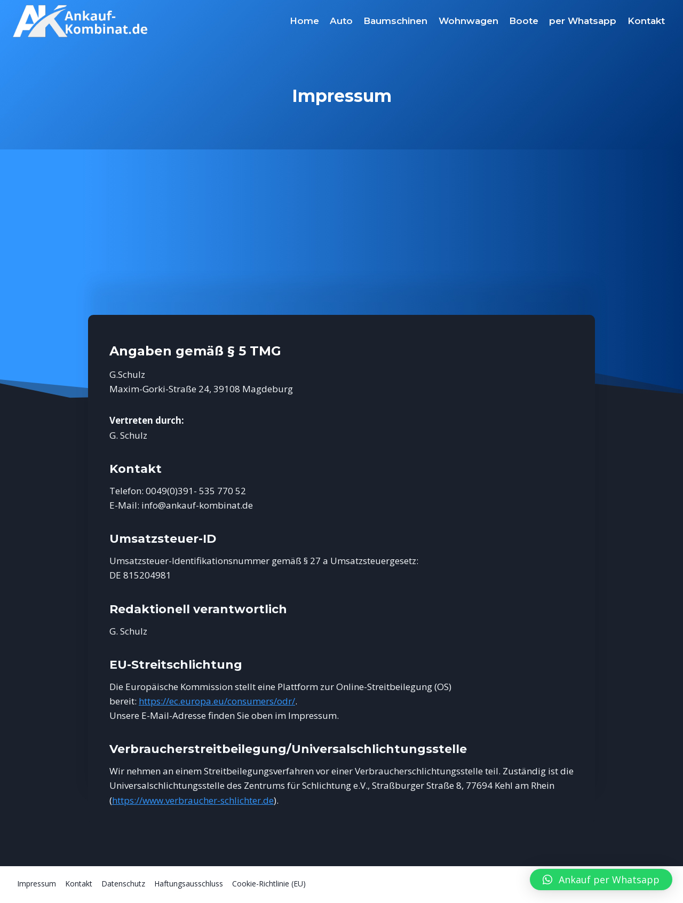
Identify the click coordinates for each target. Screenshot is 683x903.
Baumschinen (395, 20)
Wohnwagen (468, 20)
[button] (601, 879)
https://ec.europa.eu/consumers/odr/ (217, 701)
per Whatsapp (582, 20)
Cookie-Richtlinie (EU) (269, 883)
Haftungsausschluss (188, 883)
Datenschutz (123, 883)
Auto (341, 20)
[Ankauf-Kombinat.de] (81, 21)
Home (304, 20)
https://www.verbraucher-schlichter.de (193, 800)
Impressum (36, 883)
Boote (523, 20)
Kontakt (646, 20)
